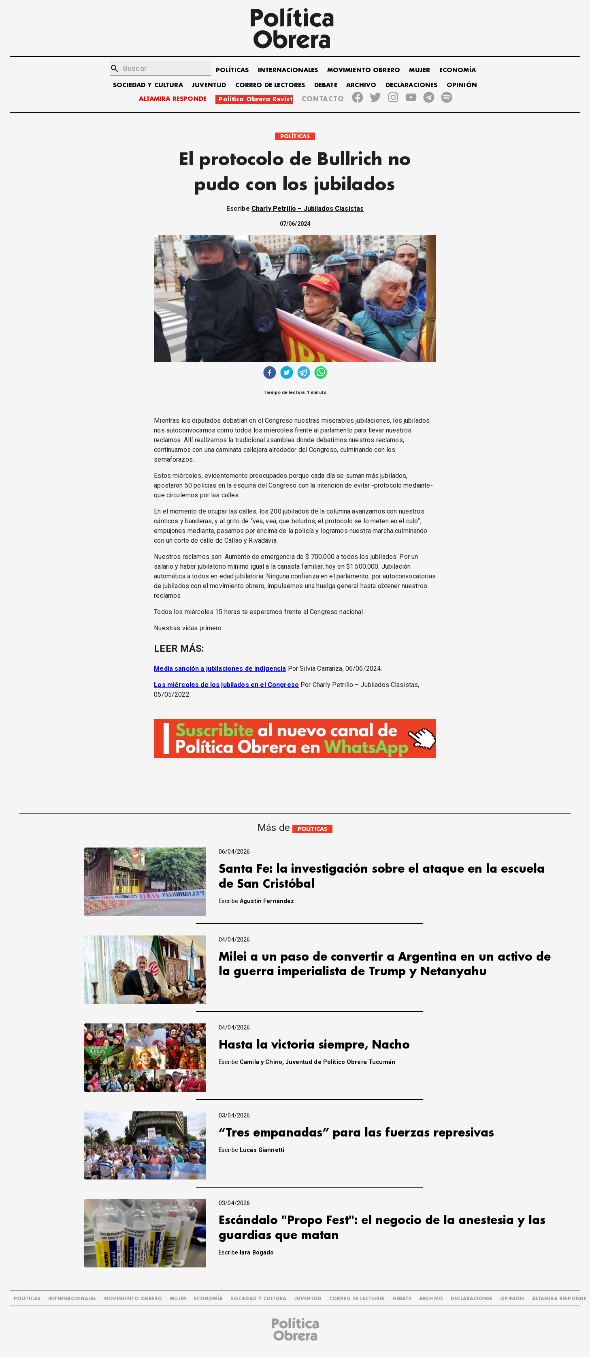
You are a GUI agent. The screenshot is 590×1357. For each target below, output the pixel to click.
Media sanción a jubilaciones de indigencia (220, 668)
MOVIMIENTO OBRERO (363, 70)
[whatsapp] (320, 373)
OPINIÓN (462, 85)
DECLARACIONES (412, 85)
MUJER (419, 70)
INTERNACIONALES (288, 70)
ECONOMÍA (457, 70)
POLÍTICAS (232, 70)
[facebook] (269, 373)
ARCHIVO (361, 85)
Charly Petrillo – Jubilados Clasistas (307, 208)
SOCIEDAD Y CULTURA (148, 85)
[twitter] (286, 373)
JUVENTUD (209, 85)
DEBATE (325, 85)
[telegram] (303, 373)
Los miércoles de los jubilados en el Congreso (226, 685)
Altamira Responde (559, 1299)
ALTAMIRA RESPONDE (173, 99)
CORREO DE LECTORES (270, 85)
